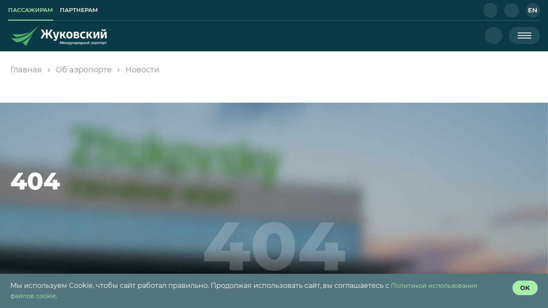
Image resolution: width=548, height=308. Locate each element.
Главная (26, 69)
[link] (37, 10)
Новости (142, 69)
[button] (483, 10)
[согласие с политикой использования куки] (520, 289)
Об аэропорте (84, 69)
